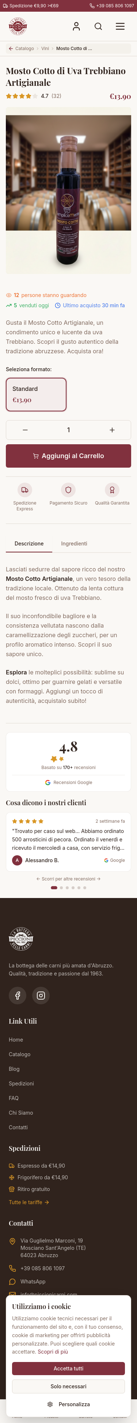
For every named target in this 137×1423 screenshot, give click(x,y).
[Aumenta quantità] (112, 430)
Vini (45, 48)
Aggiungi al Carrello (68, 456)
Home (16, 1039)
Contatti (18, 1127)
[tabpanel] (68, 630)
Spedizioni (21, 1083)
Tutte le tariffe (29, 1202)
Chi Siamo (21, 1113)
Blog (14, 1069)
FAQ (14, 1098)
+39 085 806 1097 (37, 1268)
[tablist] (68, 544)
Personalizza (68, 1404)
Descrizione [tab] (29, 543)
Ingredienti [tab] (74, 543)
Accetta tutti (69, 1368)
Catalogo (19, 1054)
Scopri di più (53, 1351)
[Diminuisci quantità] (25, 430)
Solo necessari (68, 1386)
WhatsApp (27, 1281)
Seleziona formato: (29, 369)
